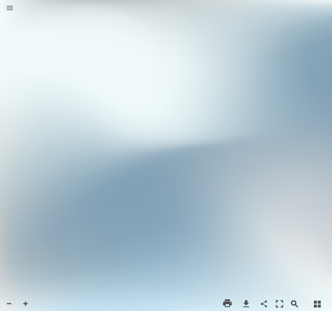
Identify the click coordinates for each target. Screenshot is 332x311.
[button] (10, 8)
